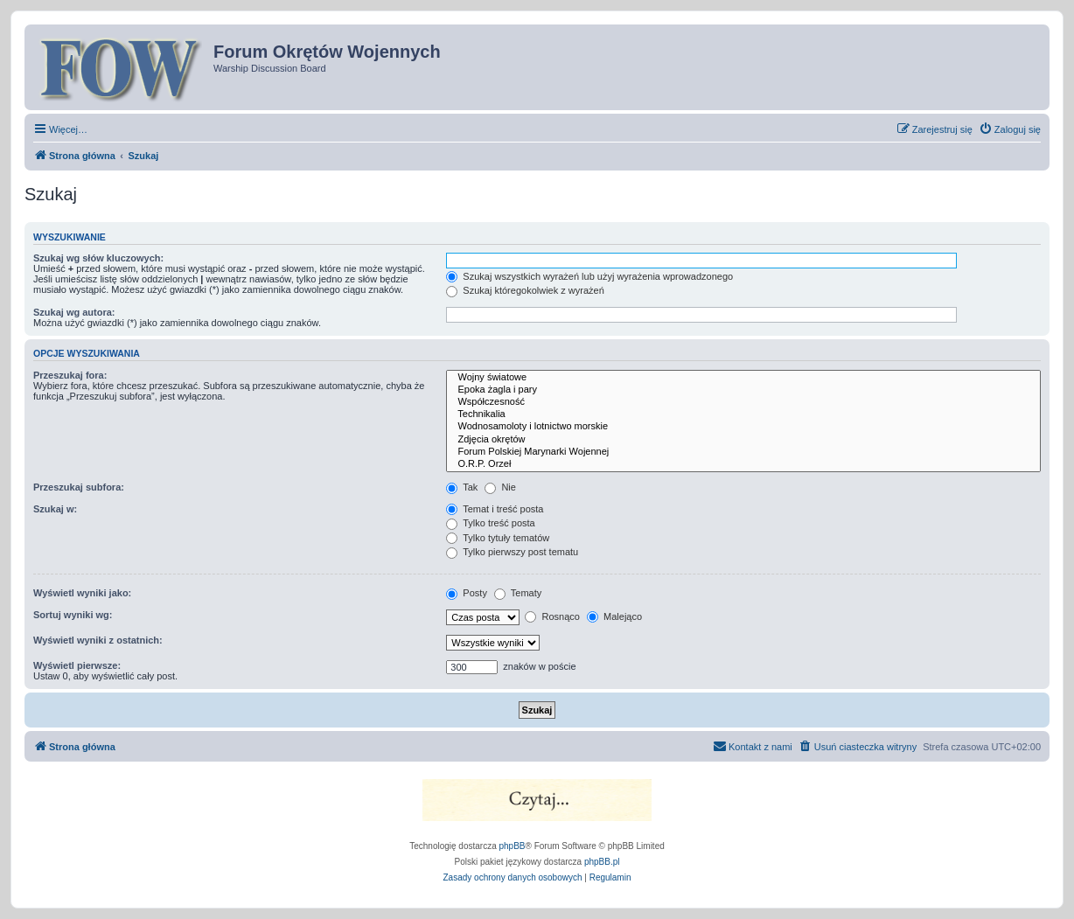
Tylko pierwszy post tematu (512, 552)
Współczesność (743, 402)
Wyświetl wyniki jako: (82, 593)
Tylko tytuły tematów (497, 538)
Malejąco (614, 616)
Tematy (517, 593)
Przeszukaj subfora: (78, 487)
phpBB (512, 846)
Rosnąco (552, 616)
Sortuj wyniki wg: (72, 614)
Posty (466, 593)
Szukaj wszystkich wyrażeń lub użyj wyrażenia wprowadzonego (589, 276)
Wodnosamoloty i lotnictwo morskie (743, 427)
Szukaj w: (55, 509)
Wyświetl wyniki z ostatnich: (98, 640)
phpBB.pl (602, 862)
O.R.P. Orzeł (743, 464)
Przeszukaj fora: (70, 375)
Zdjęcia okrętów (743, 440)
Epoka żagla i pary (743, 390)
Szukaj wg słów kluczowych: (98, 258)
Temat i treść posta (494, 509)
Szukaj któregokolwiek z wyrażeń (524, 290)
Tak (462, 487)
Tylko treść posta (490, 523)
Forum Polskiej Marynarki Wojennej (743, 452)
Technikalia (743, 414)
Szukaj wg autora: (74, 312)
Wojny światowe (743, 378)
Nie (500, 487)
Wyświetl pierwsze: (77, 665)
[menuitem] (1010, 129)
